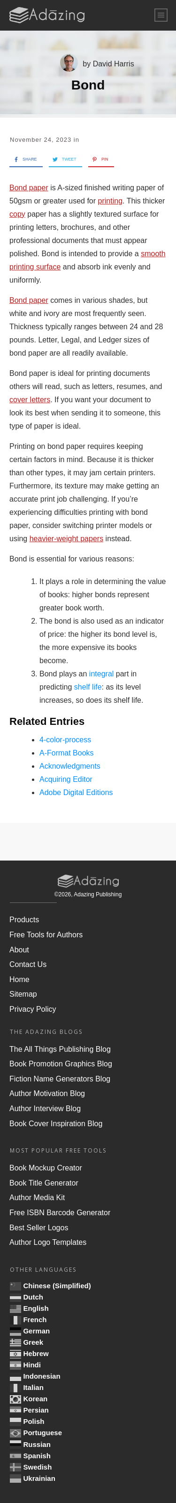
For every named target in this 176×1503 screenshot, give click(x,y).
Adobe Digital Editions (76, 792)
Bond (88, 85)
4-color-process (65, 740)
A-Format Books (66, 753)
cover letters (29, 400)
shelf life (88, 687)
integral (101, 674)
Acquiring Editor (65, 779)
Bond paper (28, 188)
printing (110, 201)
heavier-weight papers (66, 539)
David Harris (113, 64)
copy (17, 214)
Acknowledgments (69, 766)
